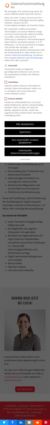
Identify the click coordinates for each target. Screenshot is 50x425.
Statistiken (12, 79)
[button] (4, 422)
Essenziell (12, 63)
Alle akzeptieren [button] (25, 121)
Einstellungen (37, 55)
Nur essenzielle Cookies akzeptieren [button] (25, 138)
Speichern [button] (25, 129)
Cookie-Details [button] (25, 157)
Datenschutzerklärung (22, 52)
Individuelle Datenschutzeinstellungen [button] (25, 149)
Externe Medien (14, 96)
